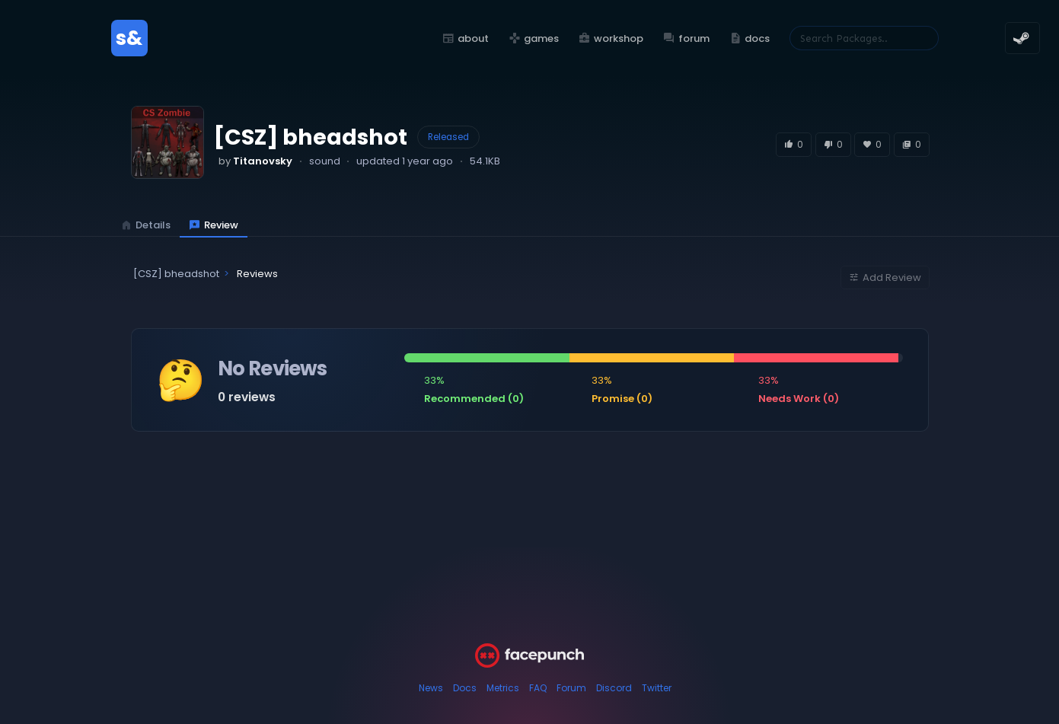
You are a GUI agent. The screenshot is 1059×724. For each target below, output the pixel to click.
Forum (571, 687)
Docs (465, 687)
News (431, 687)
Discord (614, 687)
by (255, 161)
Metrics (502, 687)
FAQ (538, 687)
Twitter (656, 687)
